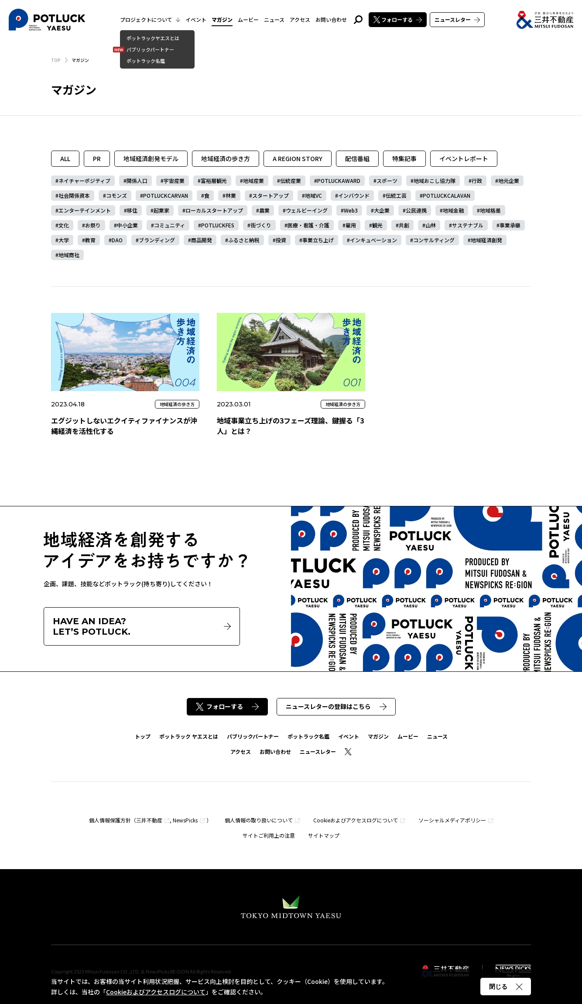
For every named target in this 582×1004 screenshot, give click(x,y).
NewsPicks (185, 820)
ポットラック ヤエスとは (188, 736)
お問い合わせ (331, 19)
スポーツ (387, 180)
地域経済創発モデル (150, 158)
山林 (430, 225)
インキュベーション (373, 240)
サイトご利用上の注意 (269, 835)
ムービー (248, 19)
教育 (90, 240)
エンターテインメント (84, 210)
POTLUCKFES (217, 225)
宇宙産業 (174, 180)
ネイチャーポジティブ (84, 180)
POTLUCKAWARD (338, 180)
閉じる (505, 986)
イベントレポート (463, 158)
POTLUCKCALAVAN (446, 195)
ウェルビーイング (307, 210)
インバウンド (354, 195)
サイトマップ (323, 835)
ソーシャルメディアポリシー (452, 820)
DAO (117, 240)
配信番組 (357, 158)
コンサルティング (434, 240)
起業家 (161, 210)
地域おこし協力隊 (434, 180)
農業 (264, 210)
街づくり (260, 225)
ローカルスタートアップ (214, 210)
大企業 (382, 210)
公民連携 (416, 210)
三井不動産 (149, 820)
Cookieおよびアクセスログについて (355, 820)
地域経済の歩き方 (225, 158)
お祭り (93, 225)
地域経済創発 (486, 240)
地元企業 (508, 180)
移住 (132, 210)
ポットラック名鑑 (308, 736)
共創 (404, 225)
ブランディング (157, 240)
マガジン (222, 19)
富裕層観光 (214, 180)
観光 (377, 225)
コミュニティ (169, 225)
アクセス (300, 19)
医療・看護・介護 (308, 225)
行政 (477, 180)
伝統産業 (290, 180)
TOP (56, 60)
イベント (195, 19)
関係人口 (137, 180)
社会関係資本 (74, 195)
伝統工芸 (396, 195)
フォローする (397, 19)
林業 (231, 195)
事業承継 (510, 225)
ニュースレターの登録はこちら (336, 706)
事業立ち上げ (318, 240)
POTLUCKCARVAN (165, 195)
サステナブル (467, 225)
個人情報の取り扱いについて (259, 820)
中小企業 (127, 225)
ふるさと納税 (244, 240)
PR (97, 158)
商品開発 (201, 240)
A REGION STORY (297, 158)
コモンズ (116, 195)
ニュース (274, 19)
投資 (281, 240)
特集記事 (404, 158)
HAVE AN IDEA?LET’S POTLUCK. (142, 626)
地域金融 (453, 210)
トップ (143, 736)
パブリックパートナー (253, 736)
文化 (63, 225)
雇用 (351, 225)
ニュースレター (457, 19)
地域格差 (490, 210)
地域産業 (253, 180)
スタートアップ (270, 195)
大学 (63, 240)
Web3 (351, 210)
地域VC (313, 195)
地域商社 (68, 254)
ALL (65, 158)
